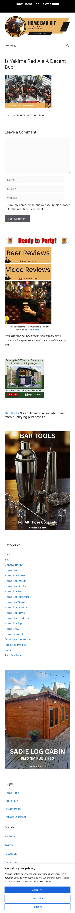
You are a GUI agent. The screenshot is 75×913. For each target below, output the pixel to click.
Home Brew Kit (14, 634)
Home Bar (11, 570)
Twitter (9, 845)
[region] (37, 888)
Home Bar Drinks (15, 586)
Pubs (8, 650)
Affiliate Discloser (15, 817)
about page (33, 329)
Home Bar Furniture (17, 597)
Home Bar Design (16, 581)
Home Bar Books (15, 575)
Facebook (11, 853)
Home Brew (12, 628)
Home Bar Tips (14, 623)
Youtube (10, 836)
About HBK (11, 801)
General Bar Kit (14, 565)
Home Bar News (15, 613)
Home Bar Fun (14, 591)
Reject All (37, 906)
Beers (8, 559)
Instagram (11, 862)
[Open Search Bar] (67, 45)
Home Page (12, 793)
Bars (7, 554)
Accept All (37, 889)
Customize (37, 898)
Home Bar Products (17, 618)
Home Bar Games (16, 602)
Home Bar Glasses (16, 607)
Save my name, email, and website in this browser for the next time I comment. (39, 207)
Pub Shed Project (15, 644)
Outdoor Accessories (17, 639)
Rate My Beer (13, 655)
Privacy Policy (13, 809)
